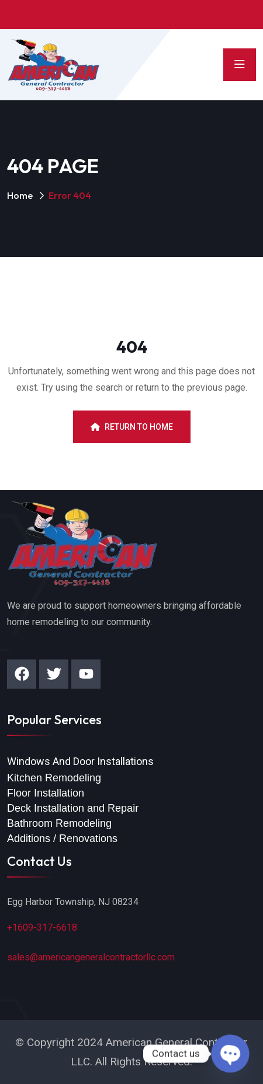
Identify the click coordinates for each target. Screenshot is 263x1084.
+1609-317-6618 (42, 927)
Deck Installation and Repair (73, 808)
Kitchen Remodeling (54, 778)
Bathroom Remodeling (59, 823)
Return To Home (132, 427)
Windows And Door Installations (80, 761)
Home (20, 195)
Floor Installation (45, 793)
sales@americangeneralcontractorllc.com (91, 957)
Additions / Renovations (62, 838)
